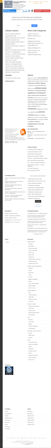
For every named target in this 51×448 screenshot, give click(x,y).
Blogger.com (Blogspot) (33, 47)
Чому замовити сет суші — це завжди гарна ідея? (37, 213)
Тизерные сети (31, 257)
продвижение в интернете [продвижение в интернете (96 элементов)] (42, 109)
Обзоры (30, 346)
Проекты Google (31, 310)
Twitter (16, 142)
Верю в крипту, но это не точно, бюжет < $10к (37, 181)
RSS (10, 142)
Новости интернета (32, 50)
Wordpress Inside (8, 220)
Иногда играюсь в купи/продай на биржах (36, 187)
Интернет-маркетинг (32, 294)
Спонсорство (7, 428)
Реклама (41, 1)
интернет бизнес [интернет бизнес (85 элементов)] (37, 97)
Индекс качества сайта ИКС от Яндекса (35, 156)
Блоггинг (30, 333)
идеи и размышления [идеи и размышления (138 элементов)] (33, 95)
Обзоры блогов (31, 335)
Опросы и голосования (33, 344)
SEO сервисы (31, 308)
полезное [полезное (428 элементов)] (32, 109)
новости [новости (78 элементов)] (34, 101)
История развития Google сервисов (34, 153)
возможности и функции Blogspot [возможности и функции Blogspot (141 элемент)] (37, 90)
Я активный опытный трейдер (34, 185)
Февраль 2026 (30, 415)
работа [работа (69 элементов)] (29, 112)
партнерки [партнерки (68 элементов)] (38, 106)
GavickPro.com (27, 444)
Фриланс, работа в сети (33, 263)
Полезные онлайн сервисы (33, 306)
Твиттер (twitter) (31, 314)
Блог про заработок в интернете (19, 2)
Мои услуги (46, 1)
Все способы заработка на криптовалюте (35, 160)
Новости (30, 353)
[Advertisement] (15, 154)
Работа (41, 3)
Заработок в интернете (33, 35)
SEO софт (30, 319)
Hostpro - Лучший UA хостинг (11, 217)
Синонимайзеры (31, 328)
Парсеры (30, 324)
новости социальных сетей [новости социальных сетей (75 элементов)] (40, 102)
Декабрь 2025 (30, 420)
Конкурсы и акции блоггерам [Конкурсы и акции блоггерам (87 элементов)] (33, 79)
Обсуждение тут (38, 206)
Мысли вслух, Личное (32, 342)
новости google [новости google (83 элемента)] (39, 101)
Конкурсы (30, 337)
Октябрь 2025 (30, 424)
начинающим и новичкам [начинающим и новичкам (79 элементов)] (37, 99)
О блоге (30, 1)
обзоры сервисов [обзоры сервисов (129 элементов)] (32, 106)
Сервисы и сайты (32, 33)
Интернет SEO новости (33, 54)
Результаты (38, 204)
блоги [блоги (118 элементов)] (29, 88)
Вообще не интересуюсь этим (34, 198)
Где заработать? (35, 1)
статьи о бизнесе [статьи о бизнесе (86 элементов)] (40, 119)
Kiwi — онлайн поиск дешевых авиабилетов (36, 162)
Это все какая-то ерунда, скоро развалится (37, 196)
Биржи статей (31, 254)
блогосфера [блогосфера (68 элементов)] (33, 88)
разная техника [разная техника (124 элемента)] (34, 112)
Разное (28, 340)
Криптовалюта (31, 246)
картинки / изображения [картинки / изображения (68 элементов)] (44, 97)
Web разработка (31, 45)
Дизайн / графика (31, 285)
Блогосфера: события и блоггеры (34, 330)
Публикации (7, 426)
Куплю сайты (36, 3)
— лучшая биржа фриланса (36, 138)
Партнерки (30, 38)
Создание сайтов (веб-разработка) (34, 266)
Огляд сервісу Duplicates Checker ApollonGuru (36, 219)
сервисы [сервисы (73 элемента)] (32, 117)
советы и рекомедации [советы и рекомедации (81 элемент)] (39, 117)
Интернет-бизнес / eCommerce (34, 259)
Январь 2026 (30, 417)
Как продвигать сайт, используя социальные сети (37, 228)
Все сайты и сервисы (31, 303)
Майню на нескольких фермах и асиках (36, 189)
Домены (30, 281)
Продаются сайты (8, 417)
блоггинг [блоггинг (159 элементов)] (43, 85)
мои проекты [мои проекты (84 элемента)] (30, 99)
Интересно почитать (32, 350)
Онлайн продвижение (31, 290)
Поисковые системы (32, 299)
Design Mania (7, 222)
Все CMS (30, 277)
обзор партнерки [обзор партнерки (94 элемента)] (39, 104)
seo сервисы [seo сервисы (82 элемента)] (34, 78)
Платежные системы (32, 261)
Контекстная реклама (32, 248)
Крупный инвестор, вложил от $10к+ (35, 178)
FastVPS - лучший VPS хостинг (11, 213)
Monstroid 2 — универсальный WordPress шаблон (37, 158)
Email (13, 142)
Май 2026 (29, 411)
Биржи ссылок (31, 252)
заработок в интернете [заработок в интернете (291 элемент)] (37, 93)
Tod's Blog (8, 4)
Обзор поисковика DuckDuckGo (33, 170)
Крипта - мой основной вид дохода (35, 194)
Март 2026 (29, 413)
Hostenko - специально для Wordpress (12, 215)
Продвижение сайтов (33, 41)
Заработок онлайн (31, 241)
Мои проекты (31, 348)
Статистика (30, 301)
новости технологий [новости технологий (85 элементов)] (32, 104)
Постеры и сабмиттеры (33, 326)
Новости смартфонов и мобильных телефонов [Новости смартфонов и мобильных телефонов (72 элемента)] (40, 81)
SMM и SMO (30, 297)
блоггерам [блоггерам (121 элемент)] (38, 85)
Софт (28, 317)
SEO (29, 292)
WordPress (30, 268)
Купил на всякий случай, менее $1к (35, 183)
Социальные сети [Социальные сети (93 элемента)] (31, 85)
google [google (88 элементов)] (29, 78)
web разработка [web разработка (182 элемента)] (43, 78)
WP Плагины (31, 272)
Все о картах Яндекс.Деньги (33, 168)
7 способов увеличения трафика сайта (35, 149)
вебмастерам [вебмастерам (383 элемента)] (41, 88)
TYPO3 (29, 274)
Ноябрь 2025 (30, 422)
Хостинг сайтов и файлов (33, 283)
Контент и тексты (31, 287)
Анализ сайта (31, 321)
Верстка (30, 270)
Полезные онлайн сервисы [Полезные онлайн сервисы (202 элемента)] (37, 83)
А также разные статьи (38, 233)
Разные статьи (31, 52)
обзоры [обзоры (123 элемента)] (45, 104)
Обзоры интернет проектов (34, 43)
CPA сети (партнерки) (32, 250)
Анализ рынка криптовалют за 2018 (34, 151)
